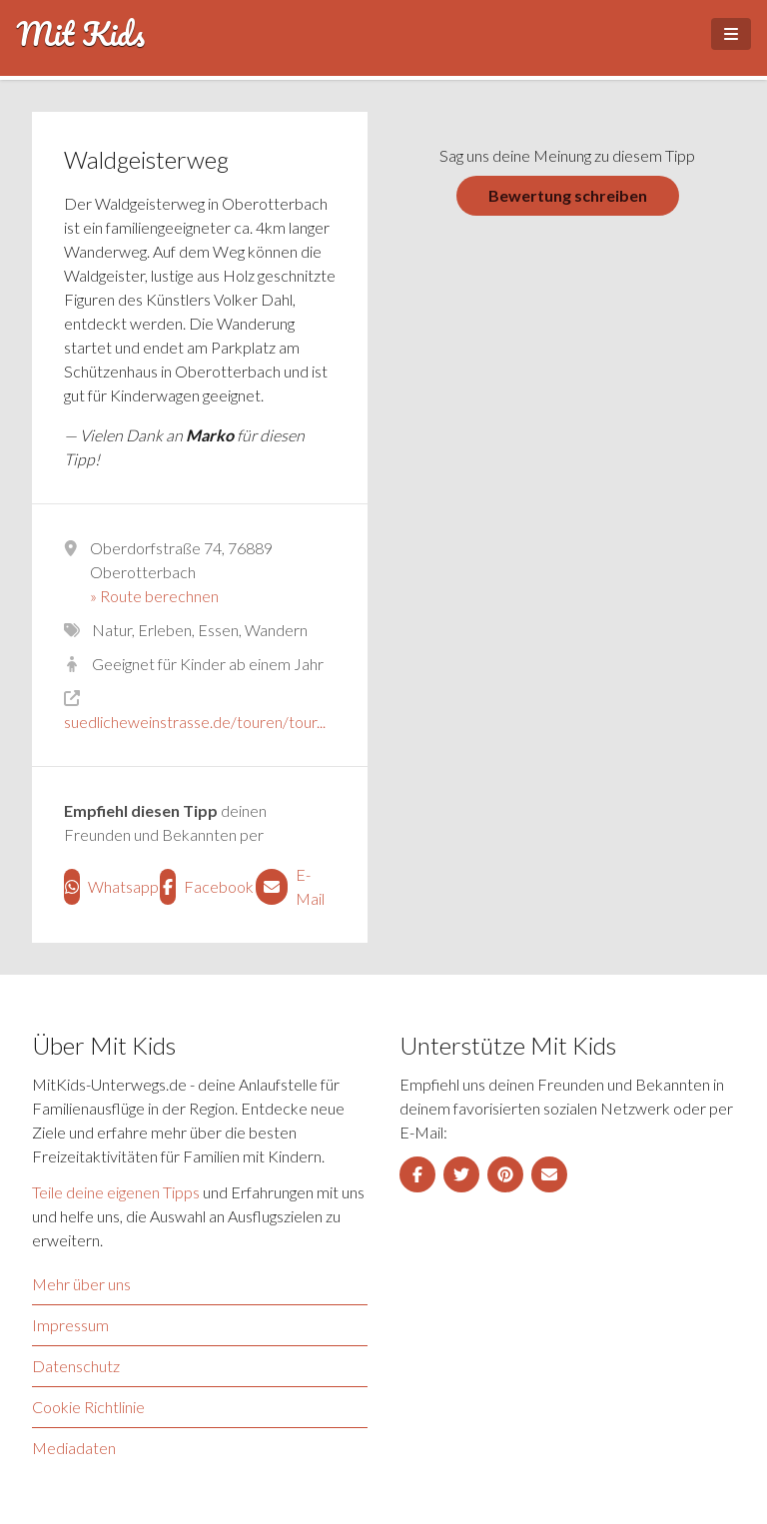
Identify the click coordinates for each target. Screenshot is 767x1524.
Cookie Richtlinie (88, 1406)
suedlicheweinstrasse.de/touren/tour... (195, 721)
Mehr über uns (81, 1283)
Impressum (70, 1324)
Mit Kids (80, 34)
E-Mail (290, 886)
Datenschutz (76, 1365)
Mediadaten (74, 1447)
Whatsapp (104, 887)
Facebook (200, 887)
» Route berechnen (154, 595)
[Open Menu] (731, 34)
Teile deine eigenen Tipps (116, 1191)
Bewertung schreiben (567, 195)
